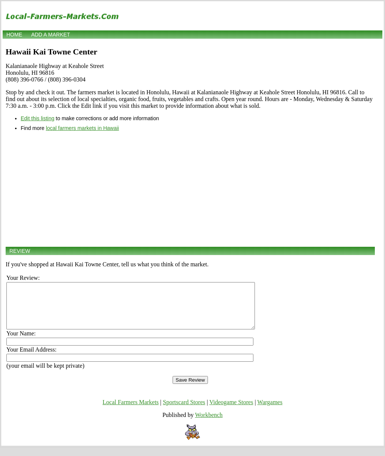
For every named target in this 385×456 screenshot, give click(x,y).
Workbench (209, 424)
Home (14, 35)
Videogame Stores (231, 411)
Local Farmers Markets (131, 411)
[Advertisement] (190, 189)
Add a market (50, 35)
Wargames (269, 411)
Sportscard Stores (184, 411)
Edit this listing (37, 118)
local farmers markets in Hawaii (82, 128)
